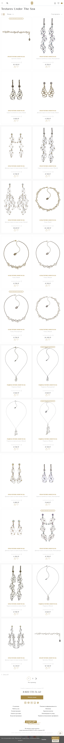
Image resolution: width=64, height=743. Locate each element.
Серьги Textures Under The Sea (48, 56)
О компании (16, 706)
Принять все (55, 738)
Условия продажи (16, 711)
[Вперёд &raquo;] (36, 679)
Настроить (55, 740)
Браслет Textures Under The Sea (16, 56)
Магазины (48, 708)
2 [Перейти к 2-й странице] (32, 678)
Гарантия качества (48, 711)
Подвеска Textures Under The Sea (16, 385)
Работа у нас (15, 708)
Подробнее (44, 739)
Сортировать (56, 14)
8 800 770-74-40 (32, 692)
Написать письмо (32, 697)
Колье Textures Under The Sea (48, 220)
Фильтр (10, 14)
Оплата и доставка (16, 713)
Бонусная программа (16, 715)
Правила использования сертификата (48, 715)
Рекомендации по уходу (48, 713)
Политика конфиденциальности (48, 706)
